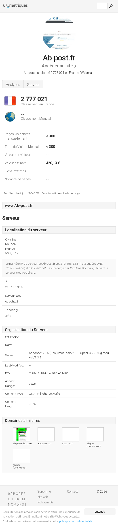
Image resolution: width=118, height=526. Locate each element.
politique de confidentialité (76, 521)
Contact (72, 491)
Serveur (33, 84)
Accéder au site (57, 65)
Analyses (13, 84)
